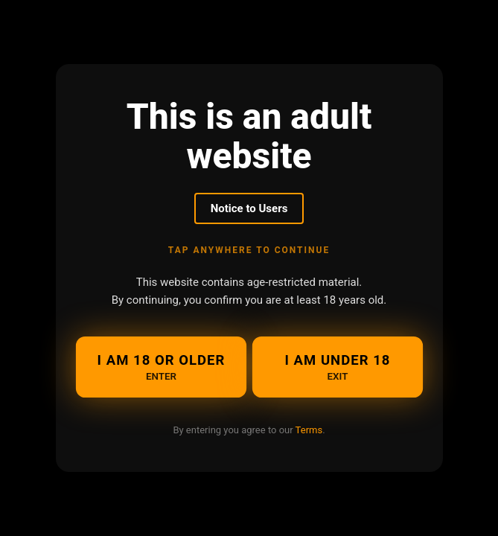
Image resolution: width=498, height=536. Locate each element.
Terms (309, 430)
